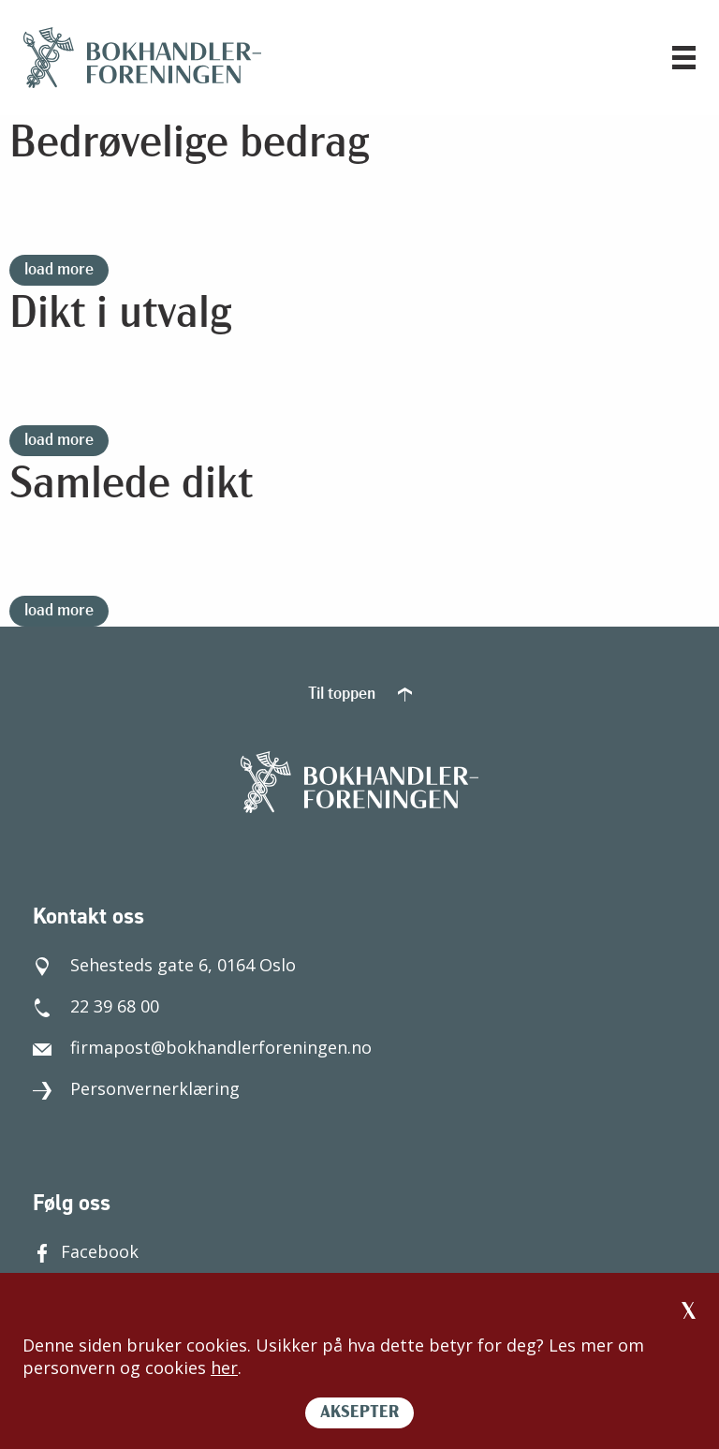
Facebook (86, 1251)
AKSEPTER (359, 1413)
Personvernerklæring (136, 1088)
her (224, 1367)
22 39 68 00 (96, 1006)
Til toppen (360, 694)
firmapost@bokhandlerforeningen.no (202, 1047)
